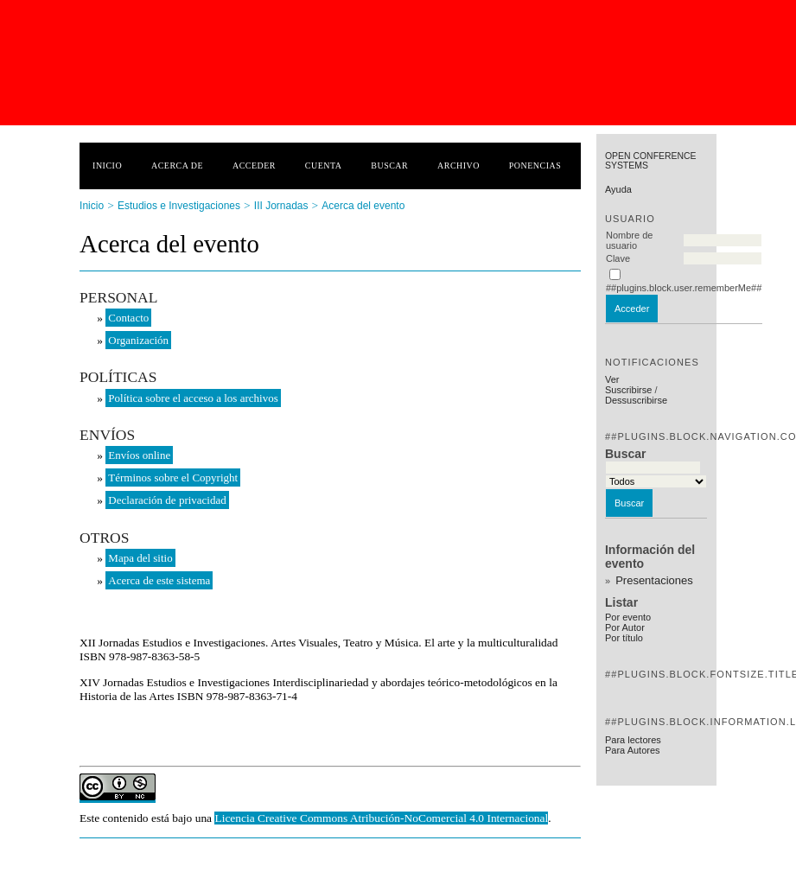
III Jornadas (281, 206)
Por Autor (625, 627)
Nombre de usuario (629, 240)
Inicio (107, 165)
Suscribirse (628, 390)
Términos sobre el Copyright (173, 477)
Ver (612, 379)
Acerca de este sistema (159, 580)
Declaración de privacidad (167, 499)
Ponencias (535, 165)
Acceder (254, 165)
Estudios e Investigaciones (179, 206)
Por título (624, 638)
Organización (138, 340)
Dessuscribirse (636, 400)
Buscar (389, 165)
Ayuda (618, 189)
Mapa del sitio (140, 557)
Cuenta (323, 165)
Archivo (458, 165)
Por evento (628, 617)
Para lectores (633, 740)
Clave (618, 258)
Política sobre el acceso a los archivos (192, 398)
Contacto (128, 317)
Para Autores (632, 750)
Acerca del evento (363, 206)
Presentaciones (654, 580)
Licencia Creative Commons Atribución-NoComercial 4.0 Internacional (381, 818)
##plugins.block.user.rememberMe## (683, 288)
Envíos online (139, 455)
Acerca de (177, 165)
